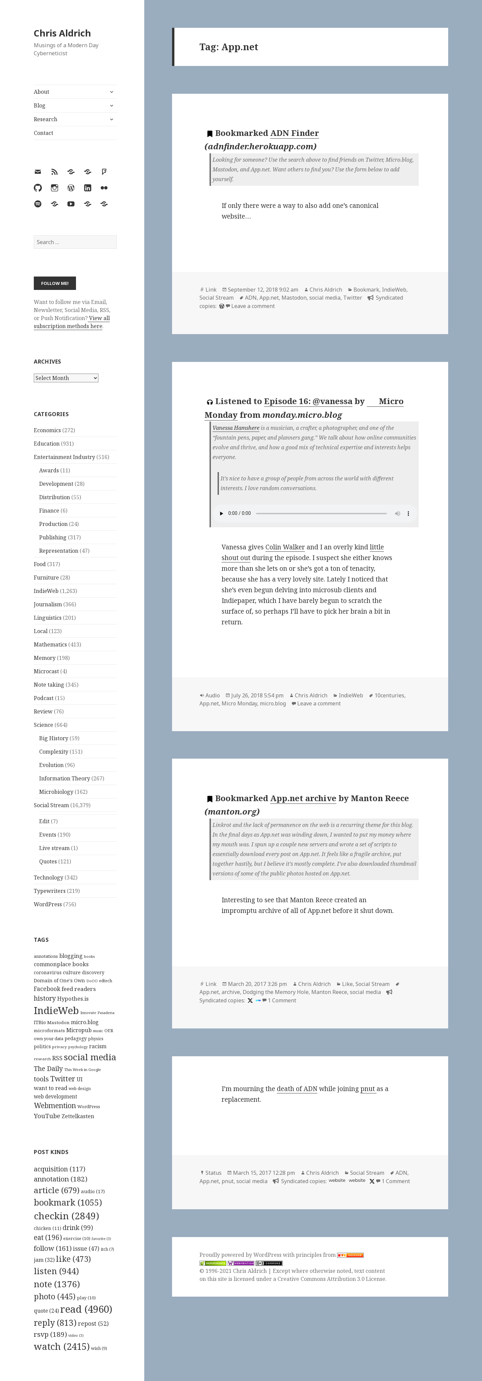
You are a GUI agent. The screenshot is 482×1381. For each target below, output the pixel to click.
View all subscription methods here (72, 322)
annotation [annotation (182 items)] (60, 1178)
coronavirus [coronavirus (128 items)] (48, 972)
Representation (58, 550)
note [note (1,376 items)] (57, 1284)
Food (40, 564)
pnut (368, 1088)
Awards (49, 470)
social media (324, 297)
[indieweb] (257, 1000)
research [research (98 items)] (42, 1058)
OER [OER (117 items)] (108, 1030)
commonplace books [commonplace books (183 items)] (61, 964)
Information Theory (64, 778)
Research (45, 119)
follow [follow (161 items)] (53, 1248)
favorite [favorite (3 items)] (101, 1238)
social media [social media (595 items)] (90, 1057)
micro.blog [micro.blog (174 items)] (85, 1022)
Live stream (54, 848)
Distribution (54, 497)
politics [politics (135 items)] (42, 1046)
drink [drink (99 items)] (78, 1227)
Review (43, 711)
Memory (45, 658)
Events (47, 834)
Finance (49, 510)
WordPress (48, 904)
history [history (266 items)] (45, 998)
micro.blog (273, 703)
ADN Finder (294, 132)
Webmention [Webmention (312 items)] (55, 1105)
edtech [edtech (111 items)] (105, 981)
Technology (48, 877)
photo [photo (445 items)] (55, 1296)
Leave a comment (253, 306)
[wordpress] (221, 306)
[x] (249, 1000)
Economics (47, 430)
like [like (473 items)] (73, 1258)
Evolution (51, 765)
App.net (269, 297)
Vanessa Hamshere (236, 428)
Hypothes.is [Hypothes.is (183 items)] (73, 998)
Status (214, 1172)
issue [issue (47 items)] (86, 1248)
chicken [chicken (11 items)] (47, 1228)
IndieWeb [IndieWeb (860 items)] (56, 1010)
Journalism (48, 604)
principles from (330, 1254)
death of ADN (297, 1088)
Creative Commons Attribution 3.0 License (331, 1279)
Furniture (46, 577)
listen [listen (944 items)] (56, 1271)
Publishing (53, 537)
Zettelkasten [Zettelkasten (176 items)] (78, 1116)
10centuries (389, 695)
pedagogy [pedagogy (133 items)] (76, 1038)
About (41, 91)
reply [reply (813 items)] (55, 1322)
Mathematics (50, 644)
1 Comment (282, 1000)
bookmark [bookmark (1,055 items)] (68, 1202)
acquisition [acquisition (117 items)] (59, 1168)
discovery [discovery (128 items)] (93, 972)
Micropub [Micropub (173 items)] (79, 1030)
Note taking (49, 684)
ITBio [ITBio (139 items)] (40, 1022)
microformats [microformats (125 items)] (49, 1030)
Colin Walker (285, 547)
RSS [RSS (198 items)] (57, 1058)
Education (47, 443)
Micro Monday (239, 703)
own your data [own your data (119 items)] (48, 1038)
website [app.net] (337, 1180)
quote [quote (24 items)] (46, 1310)
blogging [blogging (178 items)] (71, 956)
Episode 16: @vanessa (308, 400)
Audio (213, 695)
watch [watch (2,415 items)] (62, 1346)
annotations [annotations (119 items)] (46, 956)
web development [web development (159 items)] (55, 1096)
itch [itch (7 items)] (107, 1249)
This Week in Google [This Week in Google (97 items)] (82, 1069)
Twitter (352, 297)
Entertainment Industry (64, 457)
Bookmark (366, 289)
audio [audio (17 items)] (93, 1191)
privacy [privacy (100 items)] (59, 1046)
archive (231, 992)
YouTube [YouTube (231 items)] (47, 1115)
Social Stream (51, 805)
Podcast (44, 698)
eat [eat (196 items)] (48, 1237)
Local (41, 631)
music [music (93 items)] (98, 1030)
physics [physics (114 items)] (95, 1038)
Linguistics (48, 617)
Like (347, 984)
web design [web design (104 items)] (80, 1088)
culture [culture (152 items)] (72, 972)
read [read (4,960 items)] (86, 1309)
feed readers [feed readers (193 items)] (79, 989)
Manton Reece (329, 992)
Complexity (53, 751)
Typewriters (50, 891)
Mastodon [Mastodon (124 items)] (58, 1022)
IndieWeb (46, 591)
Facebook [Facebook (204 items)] (47, 989)
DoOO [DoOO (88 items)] (92, 981)
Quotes (48, 861)
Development (56, 483)
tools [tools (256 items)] (41, 1078)
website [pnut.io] (357, 1180)
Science (43, 724)
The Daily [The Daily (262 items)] (48, 1068)
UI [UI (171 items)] (80, 1079)
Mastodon (294, 297)
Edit (44, 821)
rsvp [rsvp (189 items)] (50, 1334)
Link (211, 289)
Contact (43, 133)
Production (53, 524)
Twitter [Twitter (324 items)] (62, 1078)
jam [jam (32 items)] (44, 1259)
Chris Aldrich (62, 33)
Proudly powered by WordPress (241, 1254)
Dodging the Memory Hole (276, 992)
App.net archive (303, 797)
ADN (251, 297)
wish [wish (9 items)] (99, 1348)
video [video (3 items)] (76, 1335)
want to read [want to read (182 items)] (50, 1088)
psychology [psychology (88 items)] (78, 1047)
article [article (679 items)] (57, 1190)
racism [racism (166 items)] (97, 1046)
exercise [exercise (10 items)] (76, 1238)
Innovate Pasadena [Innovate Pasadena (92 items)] (97, 1012)
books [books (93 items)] (89, 956)
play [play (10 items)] (86, 1298)
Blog (40, 105)
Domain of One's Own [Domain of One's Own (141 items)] (59, 980)
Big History (53, 738)
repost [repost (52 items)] (93, 1323)
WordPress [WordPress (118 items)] (88, 1106)
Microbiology (56, 791)
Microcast (46, 671)
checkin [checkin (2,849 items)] (66, 1215)
